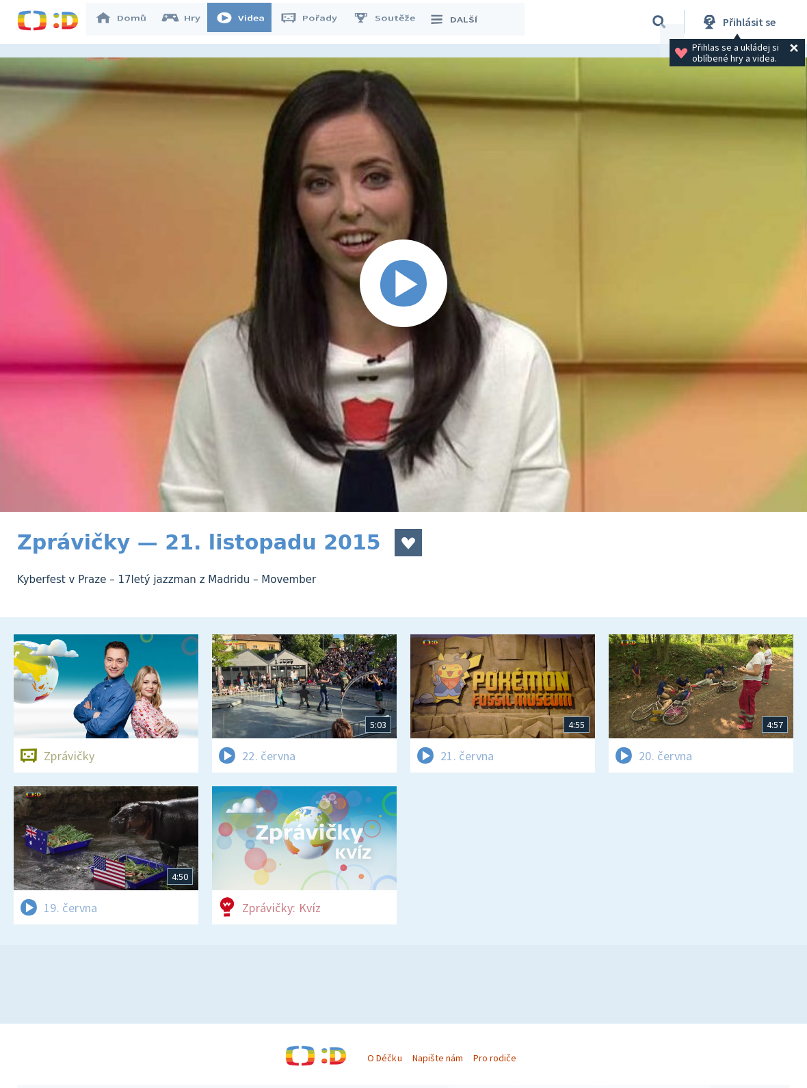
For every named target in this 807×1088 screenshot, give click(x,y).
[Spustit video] (403, 284)
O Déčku (384, 1058)
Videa (247, 22)
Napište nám (437, 1058)
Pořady (315, 22)
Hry (188, 22)
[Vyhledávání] (659, 22)
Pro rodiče (494, 1058)
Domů (127, 22)
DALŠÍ (459, 22)
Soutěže (390, 22)
